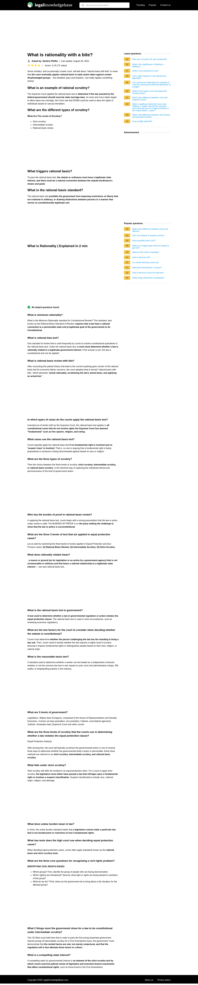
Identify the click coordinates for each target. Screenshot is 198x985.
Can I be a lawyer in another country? (148, 235)
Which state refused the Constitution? (148, 278)
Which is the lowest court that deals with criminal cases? (149, 92)
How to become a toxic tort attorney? (148, 273)
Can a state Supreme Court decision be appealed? (149, 77)
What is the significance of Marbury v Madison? (148, 65)
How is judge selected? (142, 121)
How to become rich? (141, 257)
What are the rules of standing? (145, 252)
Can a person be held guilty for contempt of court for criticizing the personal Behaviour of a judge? (151, 84)
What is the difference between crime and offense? (150, 230)
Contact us (165, 5)
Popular (152, 5)
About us (149, 980)
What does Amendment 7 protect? (147, 267)
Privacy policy (164, 980)
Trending (140, 5)
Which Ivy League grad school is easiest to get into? (150, 247)
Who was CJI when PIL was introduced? (149, 59)
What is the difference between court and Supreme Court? (149, 98)
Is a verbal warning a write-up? (145, 262)
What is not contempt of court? (145, 71)
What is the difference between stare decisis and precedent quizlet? (151, 116)
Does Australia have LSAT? (144, 241)
